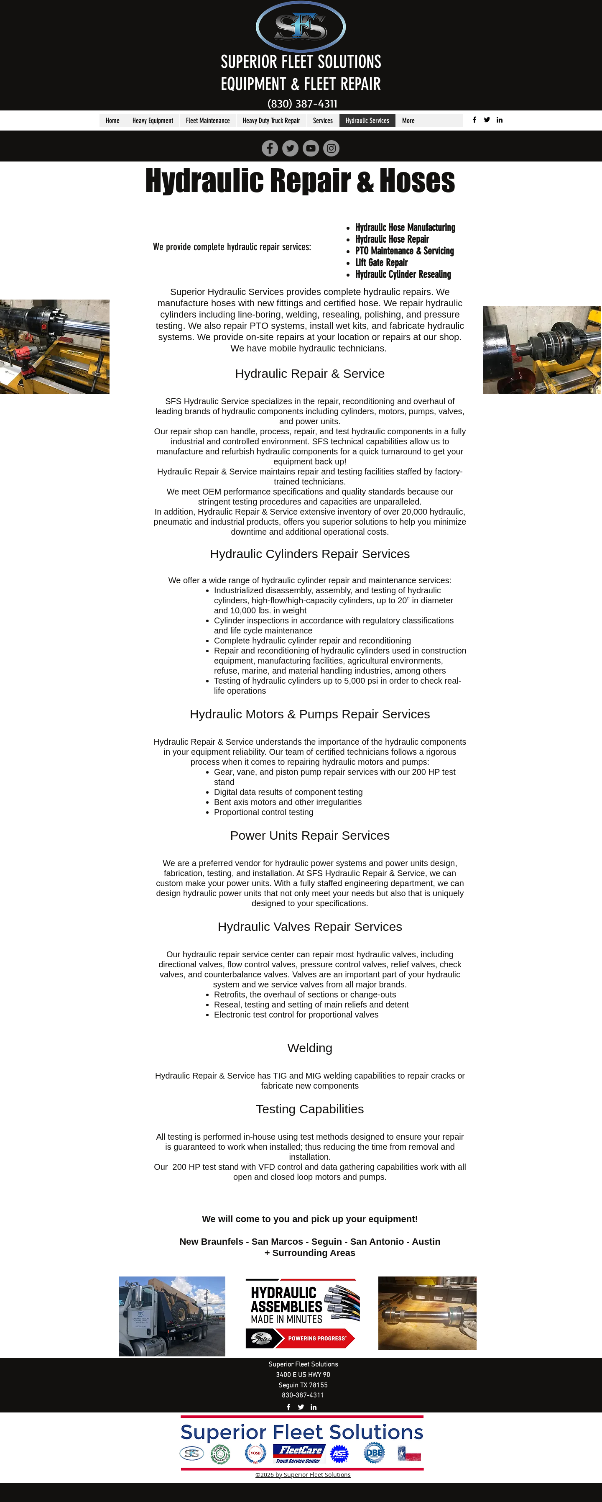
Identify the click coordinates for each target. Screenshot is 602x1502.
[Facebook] (270, 148)
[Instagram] (331, 148)
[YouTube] (311, 148)
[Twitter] (290, 148)
